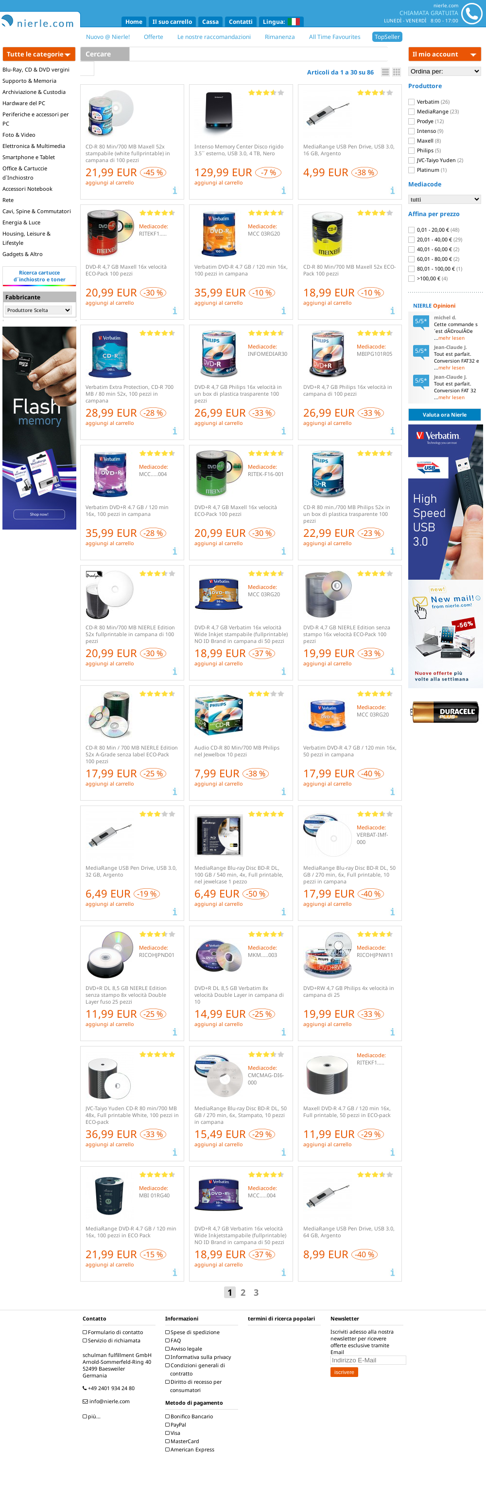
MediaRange (433, 111)
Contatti (241, 22)
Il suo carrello (172, 22)
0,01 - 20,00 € (433, 229)
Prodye (426, 121)
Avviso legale (185, 1348)
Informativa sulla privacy (199, 1357)
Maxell (424, 140)
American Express (191, 1449)
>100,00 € (428, 278)
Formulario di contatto (114, 1332)
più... (93, 1416)
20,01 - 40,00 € (435, 239)
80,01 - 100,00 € (435, 268)
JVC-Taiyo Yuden (435, 160)
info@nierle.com (107, 1401)
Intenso (425, 131)
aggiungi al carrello (110, 182)
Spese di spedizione (194, 1332)
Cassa (210, 22)
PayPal (177, 1424)
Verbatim (429, 101)
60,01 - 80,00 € (433, 259)
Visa (174, 1433)
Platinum (427, 169)
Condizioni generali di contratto (196, 1369)
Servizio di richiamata (112, 1340)
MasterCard (183, 1441)
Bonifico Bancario (190, 1416)
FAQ (174, 1340)
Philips (424, 150)
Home (133, 22)
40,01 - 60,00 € (433, 249)
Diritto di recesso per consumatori (195, 1386)
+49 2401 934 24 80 (110, 1388)
